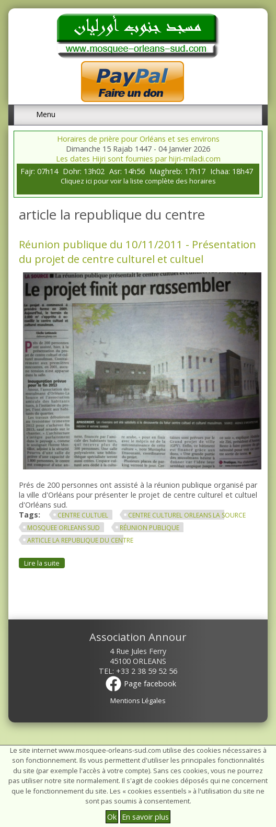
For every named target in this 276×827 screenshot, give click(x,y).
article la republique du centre (80, 540)
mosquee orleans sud (63, 527)
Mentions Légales (138, 700)
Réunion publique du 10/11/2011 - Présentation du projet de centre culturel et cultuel (137, 251)
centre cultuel (83, 515)
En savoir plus (145, 817)
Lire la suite (44, 563)
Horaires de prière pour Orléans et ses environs (138, 139)
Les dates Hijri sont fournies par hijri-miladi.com (138, 159)
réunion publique (149, 527)
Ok (112, 817)
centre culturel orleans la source (187, 515)
